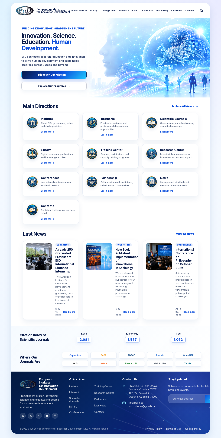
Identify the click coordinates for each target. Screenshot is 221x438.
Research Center (128, 10)
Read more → (70, 312)
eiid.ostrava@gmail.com (142, 406)
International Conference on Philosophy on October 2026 (185, 259)
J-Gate (103, 363)
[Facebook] (39, 416)
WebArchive (160, 363)
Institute (48, 10)
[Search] (201, 10)
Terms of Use (173, 428)
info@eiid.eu (136, 402)
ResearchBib (131, 363)
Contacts (189, 10)
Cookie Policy (193, 428)
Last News (176, 10)
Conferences (147, 10)
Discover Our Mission (54, 74)
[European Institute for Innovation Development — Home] (43, 10)
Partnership (162, 10)
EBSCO (131, 355)
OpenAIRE (188, 355)
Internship (60, 10)
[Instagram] (55, 416)
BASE (103, 355)
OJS (75, 363)
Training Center (108, 10)
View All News (187, 234)
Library (94, 10)
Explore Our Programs (54, 85)
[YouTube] (47, 416)
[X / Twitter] (31, 416)
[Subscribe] (209, 399)
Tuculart (188, 363)
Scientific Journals (77, 10)
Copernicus (75, 355)
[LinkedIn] (23, 416)
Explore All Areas (184, 106)
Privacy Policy (153, 428)
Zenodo (160, 355)
